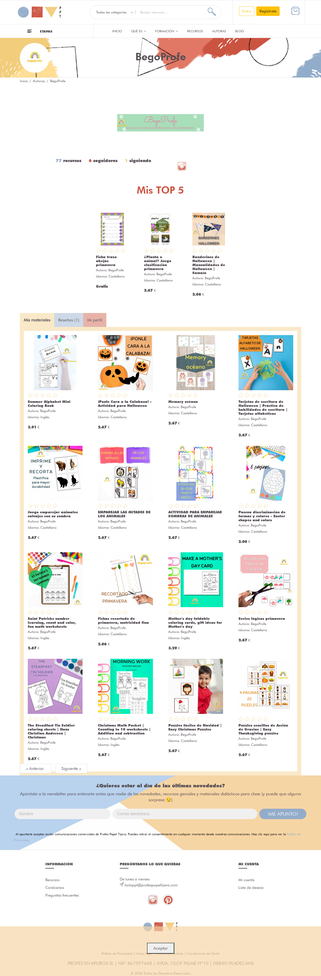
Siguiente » (71, 768)
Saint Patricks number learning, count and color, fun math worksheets (52, 622)
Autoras (219, 31)
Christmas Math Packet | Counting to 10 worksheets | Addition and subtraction (124, 729)
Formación (166, 31)
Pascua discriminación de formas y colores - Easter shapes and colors (262, 516)
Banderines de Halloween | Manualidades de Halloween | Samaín (208, 265)
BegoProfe (116, 270)
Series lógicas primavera (261, 619)
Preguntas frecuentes (62, 896)
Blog (239, 31)
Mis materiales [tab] (37, 319)
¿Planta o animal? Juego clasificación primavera (157, 263)
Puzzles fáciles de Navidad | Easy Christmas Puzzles (195, 727)
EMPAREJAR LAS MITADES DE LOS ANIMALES (124, 514)
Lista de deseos (250, 888)
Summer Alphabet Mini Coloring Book (49, 404)
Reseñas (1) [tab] (68, 319)
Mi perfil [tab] (94, 319)
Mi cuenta (246, 880)
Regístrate (268, 11)
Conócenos (54, 888)
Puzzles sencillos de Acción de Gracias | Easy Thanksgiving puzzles (263, 729)
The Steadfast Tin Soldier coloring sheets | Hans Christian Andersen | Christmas (51, 731)
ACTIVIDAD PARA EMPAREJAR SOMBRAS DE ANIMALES (195, 514)
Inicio (117, 31)
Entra (246, 11)
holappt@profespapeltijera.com (151, 885)
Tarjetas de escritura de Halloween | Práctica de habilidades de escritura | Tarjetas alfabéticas (263, 408)
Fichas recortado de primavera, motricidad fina (123, 621)
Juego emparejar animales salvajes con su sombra (53, 514)
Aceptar (160, 948)
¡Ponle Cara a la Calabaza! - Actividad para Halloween (125, 404)
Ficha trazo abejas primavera (106, 261)
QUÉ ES (138, 31)
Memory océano (183, 402)
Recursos (195, 31)
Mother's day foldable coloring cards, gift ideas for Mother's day (195, 622)
